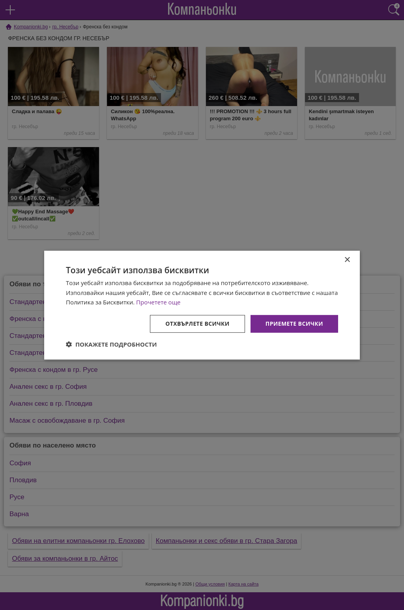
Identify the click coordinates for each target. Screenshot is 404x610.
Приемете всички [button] (294, 323)
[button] (111, 344)
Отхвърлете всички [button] (197, 323)
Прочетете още (158, 302)
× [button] (347, 260)
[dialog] (202, 304)
